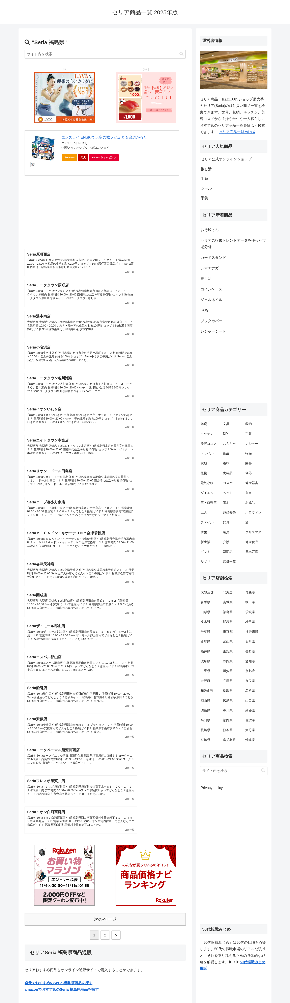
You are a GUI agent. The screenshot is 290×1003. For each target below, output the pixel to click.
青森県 (250, 592)
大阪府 (205, 681)
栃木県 (205, 621)
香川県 (228, 710)
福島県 (228, 612)
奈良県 (250, 681)
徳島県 (205, 710)
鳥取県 (228, 690)
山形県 (205, 612)
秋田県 (250, 602)
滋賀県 (228, 671)
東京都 (228, 631)
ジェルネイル (211, 300)
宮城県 (228, 602)
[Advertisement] (105, 209)
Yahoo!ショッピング (105, 158)
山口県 (250, 700)
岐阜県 (205, 661)
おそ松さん (210, 230)
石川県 (250, 641)
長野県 (250, 651)
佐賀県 (250, 720)
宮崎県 (205, 740)
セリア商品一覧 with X (237, 132)
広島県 (228, 700)
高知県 (205, 720)
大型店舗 (207, 592)
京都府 (250, 671)
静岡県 (228, 661)
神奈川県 (251, 631)
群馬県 (228, 621)
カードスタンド (213, 258)
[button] (181, 54)
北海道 (228, 592)
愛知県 (250, 661)
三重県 (205, 671)
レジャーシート (213, 331)
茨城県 (250, 612)
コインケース (211, 289)
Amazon (69, 157)
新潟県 (205, 641)
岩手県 (205, 602)
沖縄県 (250, 740)
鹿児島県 (229, 740)
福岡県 (228, 720)
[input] (105, 54)
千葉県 (205, 631)
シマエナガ (210, 268)
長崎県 (205, 730)
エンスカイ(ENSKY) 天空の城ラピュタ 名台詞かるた (104, 137)
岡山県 (205, 700)
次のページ (105, 690)
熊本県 (228, 730)
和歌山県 (207, 690)
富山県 (228, 641)
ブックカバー (211, 321)
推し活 (206, 279)
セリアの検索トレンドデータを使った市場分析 (233, 243)
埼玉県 (250, 621)
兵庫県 (228, 681)
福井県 (205, 651)
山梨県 (228, 651)
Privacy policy (212, 788)
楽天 (83, 157)
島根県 (250, 690)
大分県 (250, 730)
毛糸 (204, 310)
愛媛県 (250, 710)
